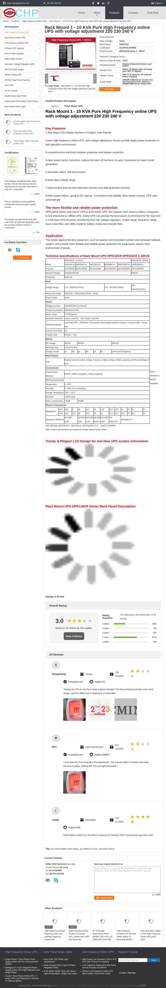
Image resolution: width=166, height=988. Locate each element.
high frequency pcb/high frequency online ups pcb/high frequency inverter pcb (55, 935)
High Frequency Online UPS (34, 21)
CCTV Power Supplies (14, 53)
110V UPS (9, 85)
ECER (143, 985)
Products (114, 12)
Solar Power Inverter (13, 59)
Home (81, 12)
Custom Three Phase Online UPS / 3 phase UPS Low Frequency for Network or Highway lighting (22, 978)
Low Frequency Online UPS (16, 43)
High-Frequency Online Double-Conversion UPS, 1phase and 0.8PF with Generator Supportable (79, 937)
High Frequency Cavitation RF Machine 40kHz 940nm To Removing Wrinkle (126, 935)
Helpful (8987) (102, 754)
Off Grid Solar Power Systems (17, 80)
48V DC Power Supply (14, 69)
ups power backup (106, 849)
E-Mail (122, 972)
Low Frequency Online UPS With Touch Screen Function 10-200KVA (99, 966)
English (159, 3)
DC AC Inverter (11, 91)
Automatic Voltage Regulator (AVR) (20, 64)
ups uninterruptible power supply (64, 849)
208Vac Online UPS (13, 75)
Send (153, 960)
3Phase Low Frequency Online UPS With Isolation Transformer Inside (97, 972)
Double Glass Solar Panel (16, 96)
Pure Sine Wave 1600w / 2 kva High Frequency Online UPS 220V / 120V (151, 935)
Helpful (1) (100, 682)
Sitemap (131, 972)
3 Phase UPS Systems (14, 48)
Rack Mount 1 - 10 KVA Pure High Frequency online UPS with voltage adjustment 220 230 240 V (71, 89)
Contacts (133, 12)
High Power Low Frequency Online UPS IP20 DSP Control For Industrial (99, 960)
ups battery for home (88, 849)
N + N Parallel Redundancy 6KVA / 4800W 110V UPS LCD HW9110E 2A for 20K (103, 935)
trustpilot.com (75, 682)
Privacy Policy (25, 985)
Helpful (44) (74, 827)
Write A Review (74, 636)
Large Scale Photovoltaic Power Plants (21, 101)
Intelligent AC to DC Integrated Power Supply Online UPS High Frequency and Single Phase (22, 970)
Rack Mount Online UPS (15, 38)
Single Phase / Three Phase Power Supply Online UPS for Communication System (21, 961)
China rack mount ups (41, 985)
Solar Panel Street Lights (15, 106)
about (97, 12)
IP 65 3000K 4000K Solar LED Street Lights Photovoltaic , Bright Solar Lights (60, 972)
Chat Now (152, 12)
